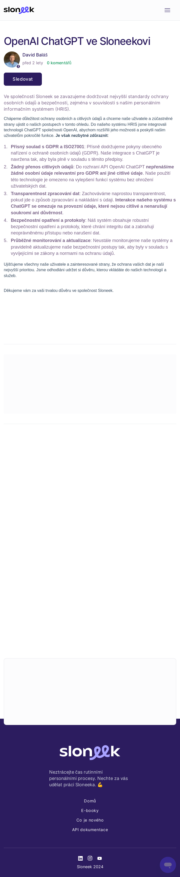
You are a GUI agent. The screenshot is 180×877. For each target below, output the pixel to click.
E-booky (90, 810)
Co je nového (90, 820)
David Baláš (35, 54)
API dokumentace (90, 829)
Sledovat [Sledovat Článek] (23, 79)
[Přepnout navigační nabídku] (167, 10)
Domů (90, 800)
